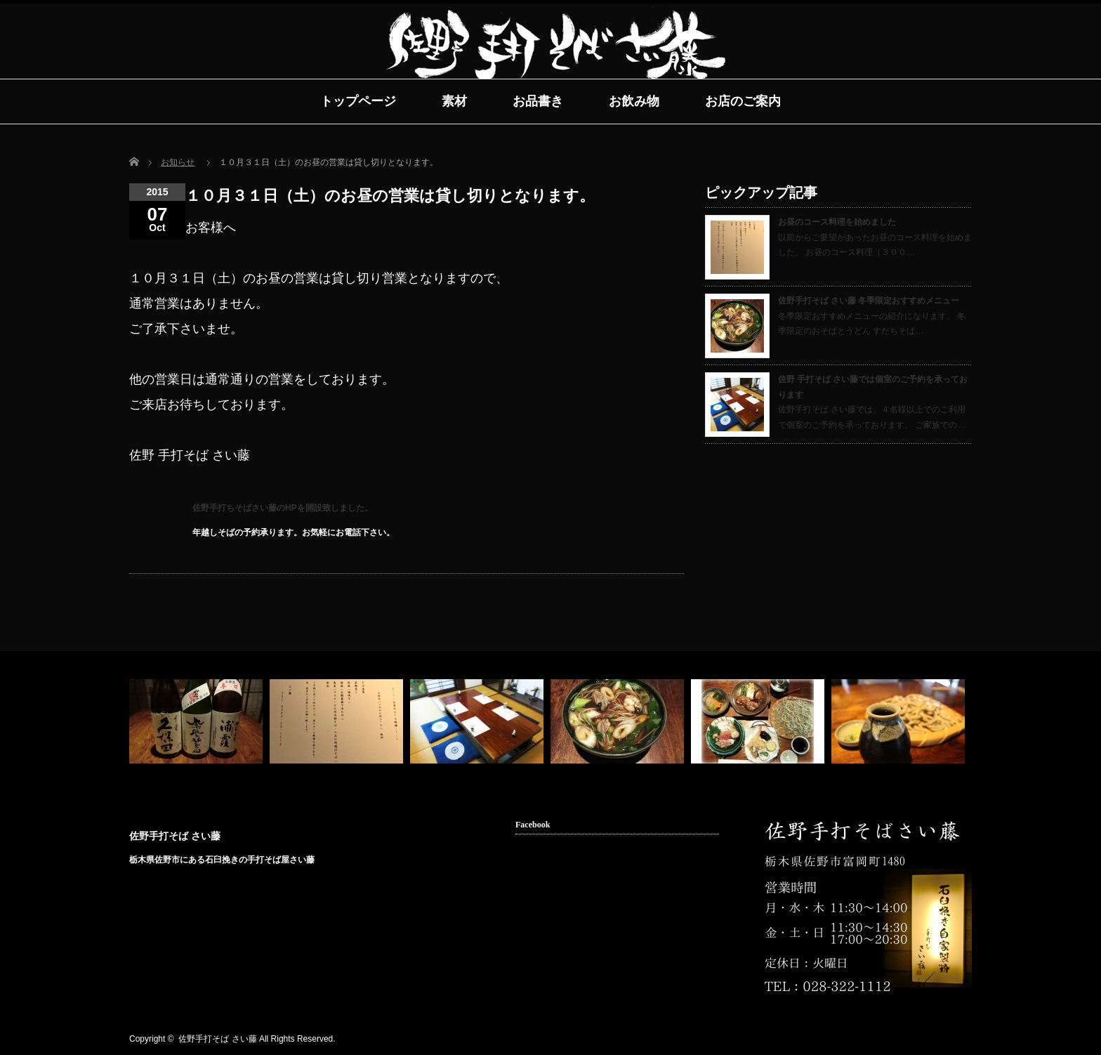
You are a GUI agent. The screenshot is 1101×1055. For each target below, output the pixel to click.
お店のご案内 (743, 101)
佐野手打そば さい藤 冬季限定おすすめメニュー (868, 301)
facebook (941, 1039)
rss (919, 1039)
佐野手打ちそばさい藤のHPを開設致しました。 (282, 508)
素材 (454, 101)
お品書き (538, 101)
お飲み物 (634, 101)
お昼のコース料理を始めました (837, 222)
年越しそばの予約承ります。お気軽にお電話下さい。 (293, 532)
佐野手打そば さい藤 (174, 835)
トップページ (358, 101)
